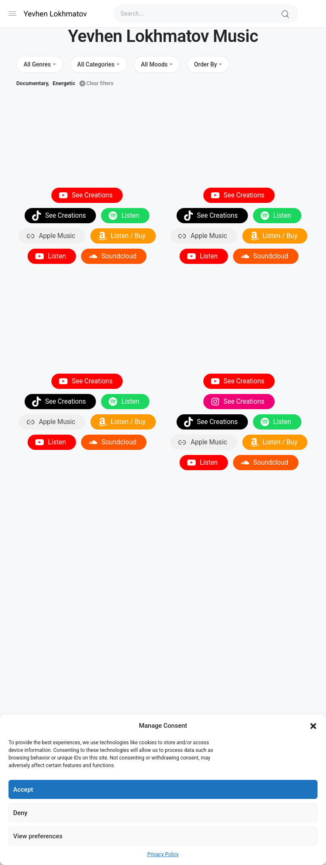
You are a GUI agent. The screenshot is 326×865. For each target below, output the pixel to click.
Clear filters (99, 83)
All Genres (37, 64)
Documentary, (32, 83)
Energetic (64, 83)
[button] (313, 725)
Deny (20, 813)
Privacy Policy (163, 854)
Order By (205, 64)
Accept (23, 789)
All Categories (96, 64)
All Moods (154, 64)
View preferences (37, 836)
